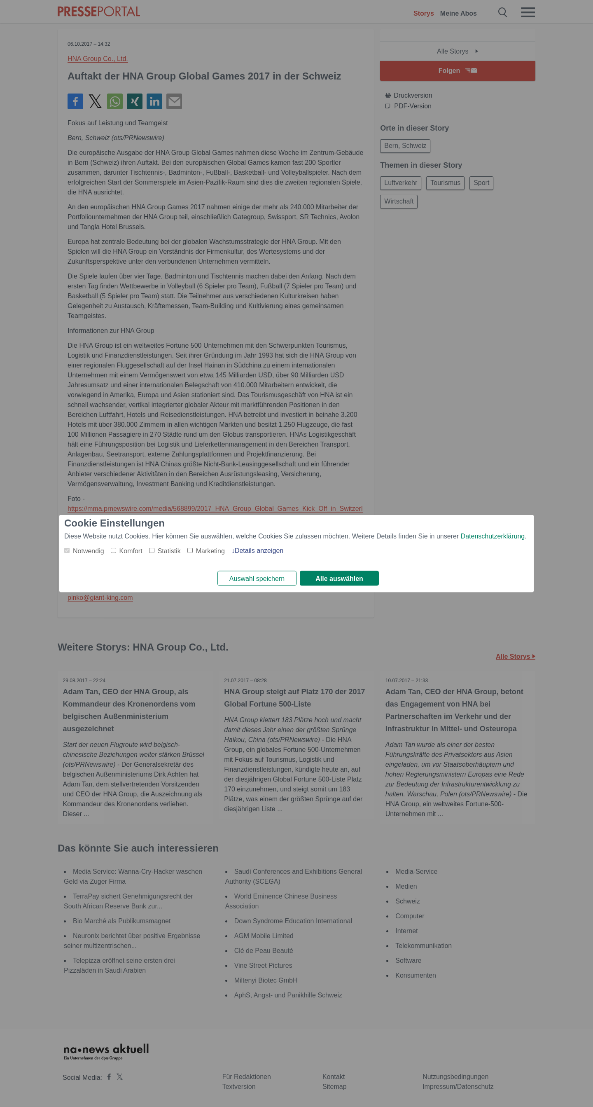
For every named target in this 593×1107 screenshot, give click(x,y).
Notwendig (88, 550)
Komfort (130, 550)
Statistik (169, 550)
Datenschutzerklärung (493, 535)
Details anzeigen (259, 549)
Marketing (210, 550)
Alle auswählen (339, 578)
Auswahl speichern (257, 578)
